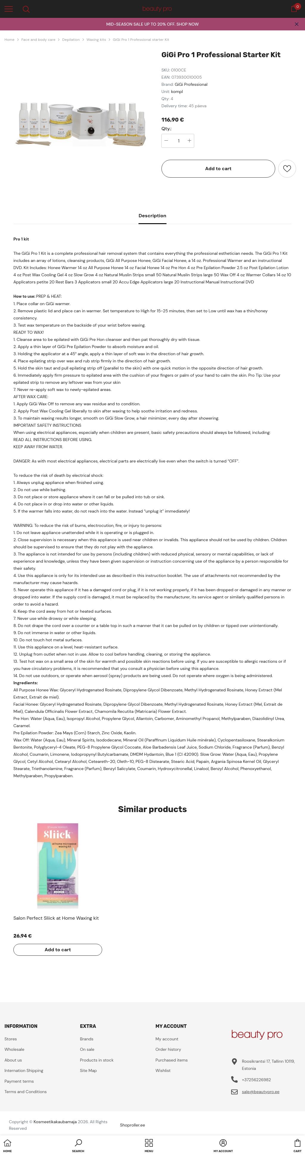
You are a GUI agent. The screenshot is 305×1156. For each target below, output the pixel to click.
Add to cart (218, 168)
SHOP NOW (187, 24)
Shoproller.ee (132, 1125)
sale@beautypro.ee (260, 1091)
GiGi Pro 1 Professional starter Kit (141, 39)
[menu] (8, 8)
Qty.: (166, 129)
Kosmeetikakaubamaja (55, 1121)
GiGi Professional (191, 84)
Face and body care (38, 39)
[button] (78, 1146)
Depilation (71, 39)
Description (152, 215)
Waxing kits (96, 39)
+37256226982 (256, 1079)
